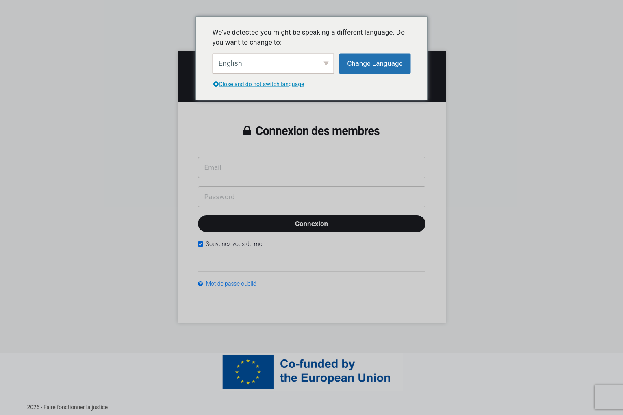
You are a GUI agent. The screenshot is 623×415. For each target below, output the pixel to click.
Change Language (374, 63)
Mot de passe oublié (227, 283)
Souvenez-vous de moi (231, 244)
